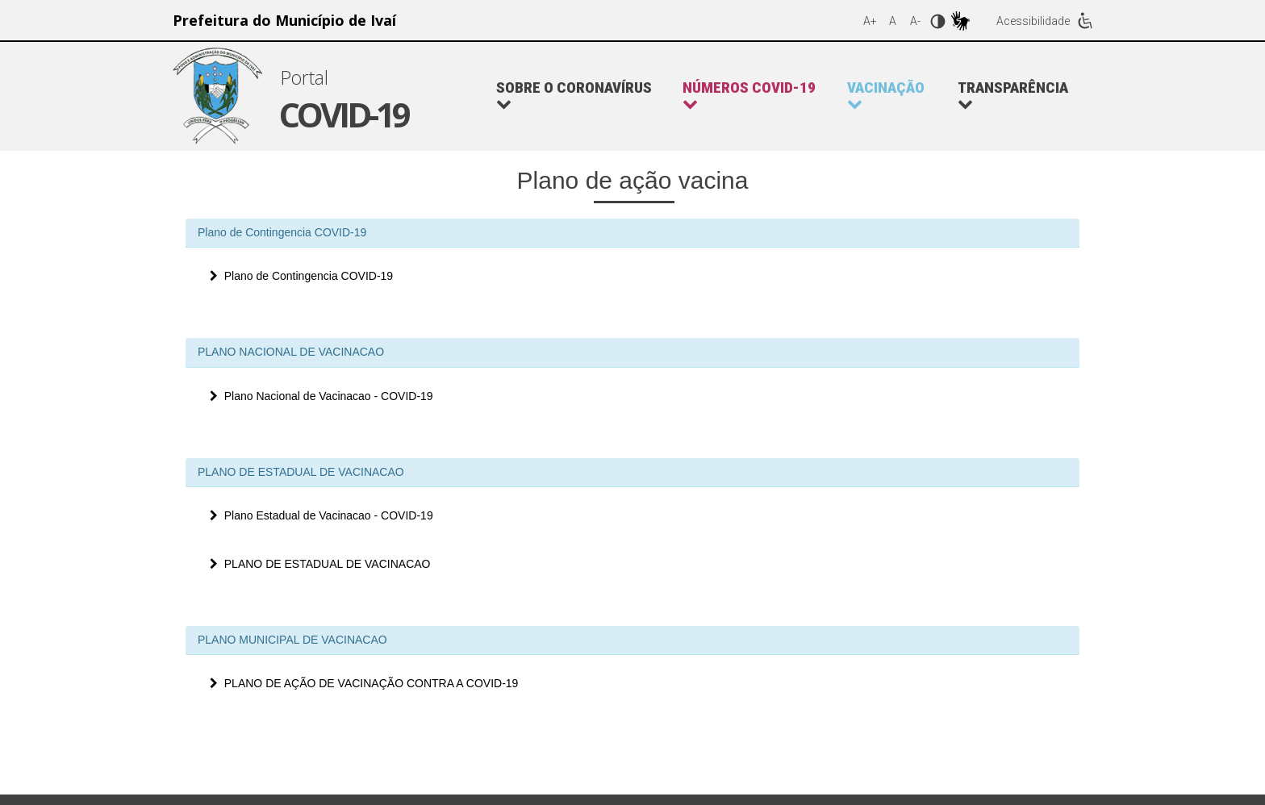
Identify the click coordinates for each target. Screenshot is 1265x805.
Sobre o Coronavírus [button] (574, 95)
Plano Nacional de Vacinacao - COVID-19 (321, 396)
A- (915, 21)
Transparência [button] (1013, 95)
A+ (870, 21)
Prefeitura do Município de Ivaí (284, 20)
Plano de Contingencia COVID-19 (301, 275)
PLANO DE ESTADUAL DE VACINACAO (320, 563)
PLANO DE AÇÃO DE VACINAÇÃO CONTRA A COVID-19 (364, 683)
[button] (756, 96)
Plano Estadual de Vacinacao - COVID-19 (321, 515)
